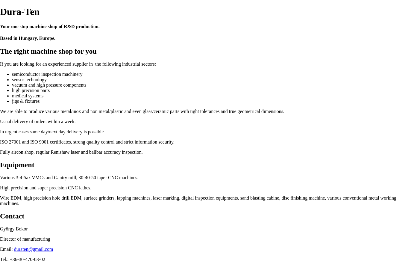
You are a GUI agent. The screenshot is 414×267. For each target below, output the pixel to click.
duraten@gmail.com (33, 249)
